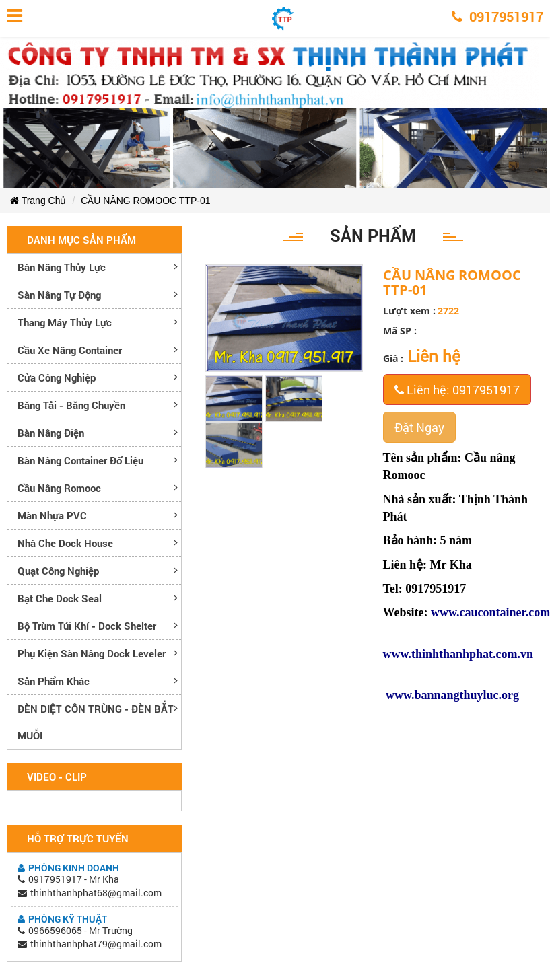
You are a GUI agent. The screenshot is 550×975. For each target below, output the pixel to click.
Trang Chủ (38, 200)
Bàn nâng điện (51, 432)
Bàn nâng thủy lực (62, 267)
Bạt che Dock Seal (60, 598)
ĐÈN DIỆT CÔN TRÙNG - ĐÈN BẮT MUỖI (96, 722)
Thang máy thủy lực (65, 322)
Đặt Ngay (419, 427)
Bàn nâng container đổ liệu (80, 460)
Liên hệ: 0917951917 (457, 390)
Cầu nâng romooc (59, 488)
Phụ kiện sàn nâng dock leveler (92, 653)
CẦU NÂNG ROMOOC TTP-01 (145, 200)
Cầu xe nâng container (70, 350)
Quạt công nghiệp (58, 570)
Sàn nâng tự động (59, 294)
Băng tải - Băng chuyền (71, 405)
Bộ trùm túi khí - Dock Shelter (87, 626)
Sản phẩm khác (54, 681)
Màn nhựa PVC (52, 515)
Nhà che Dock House (65, 543)
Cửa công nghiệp (57, 377)
